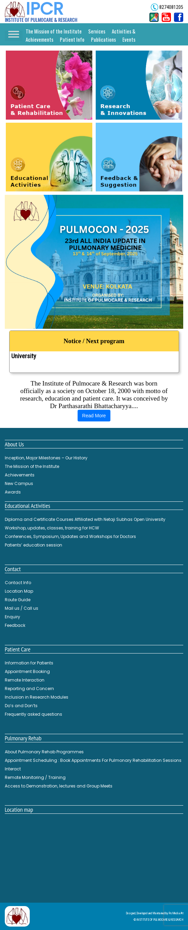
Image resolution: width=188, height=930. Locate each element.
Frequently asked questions (33, 714)
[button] (94, 262)
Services (96, 31)
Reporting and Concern (29, 688)
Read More (94, 415)
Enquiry (12, 617)
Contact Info (18, 582)
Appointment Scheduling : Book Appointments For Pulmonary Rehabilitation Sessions (93, 760)
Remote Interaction (24, 680)
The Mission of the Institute (54, 31)
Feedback (15, 625)
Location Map (19, 591)
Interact (13, 769)
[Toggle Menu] (13, 36)
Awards (13, 492)
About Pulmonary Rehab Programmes (44, 752)
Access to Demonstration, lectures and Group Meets (58, 786)
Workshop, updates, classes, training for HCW (52, 528)
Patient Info (72, 39)
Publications (103, 39)
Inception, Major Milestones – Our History (46, 458)
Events (128, 39)
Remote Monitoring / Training (35, 777)
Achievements (20, 475)
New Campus (19, 483)
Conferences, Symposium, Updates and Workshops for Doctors (70, 536)
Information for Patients (29, 663)
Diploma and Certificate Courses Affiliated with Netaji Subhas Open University (93, 353)
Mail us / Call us (21, 608)
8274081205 (170, 7)
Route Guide (17, 600)
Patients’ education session (33, 545)
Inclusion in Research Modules (36, 697)
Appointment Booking (27, 671)
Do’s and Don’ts (21, 706)
